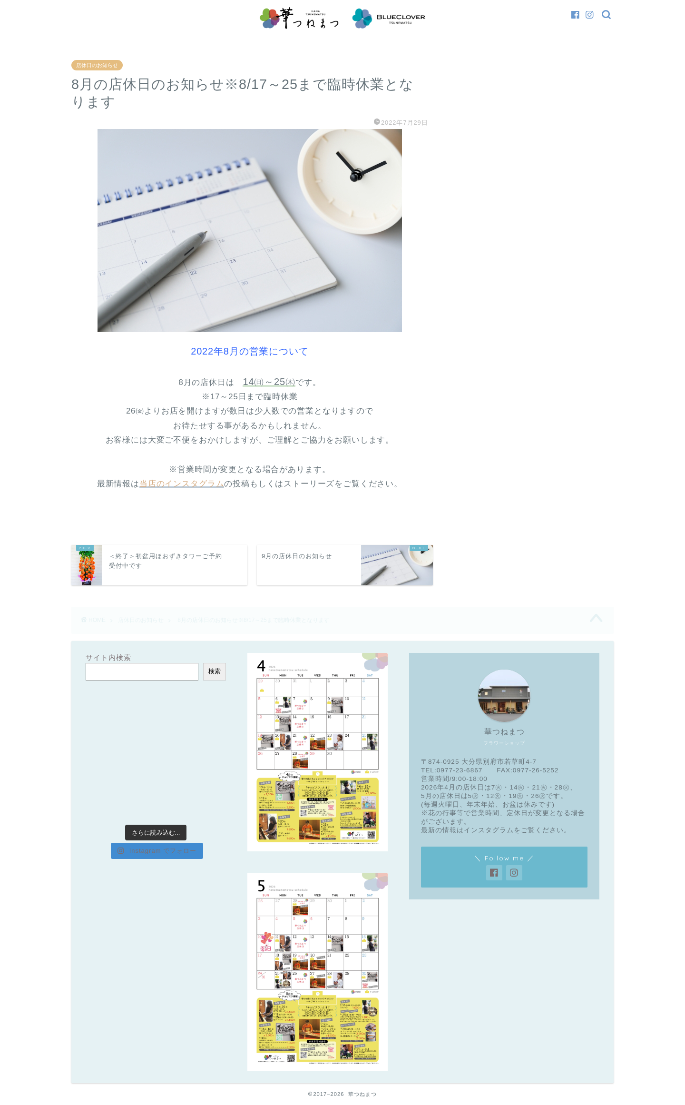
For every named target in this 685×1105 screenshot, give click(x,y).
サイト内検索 (108, 657)
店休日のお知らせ (97, 65)
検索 (214, 671)
